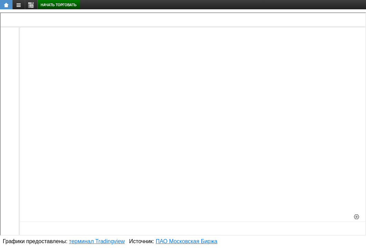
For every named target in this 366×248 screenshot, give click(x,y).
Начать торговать (59, 5)
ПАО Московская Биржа (186, 241)
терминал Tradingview (97, 241)
